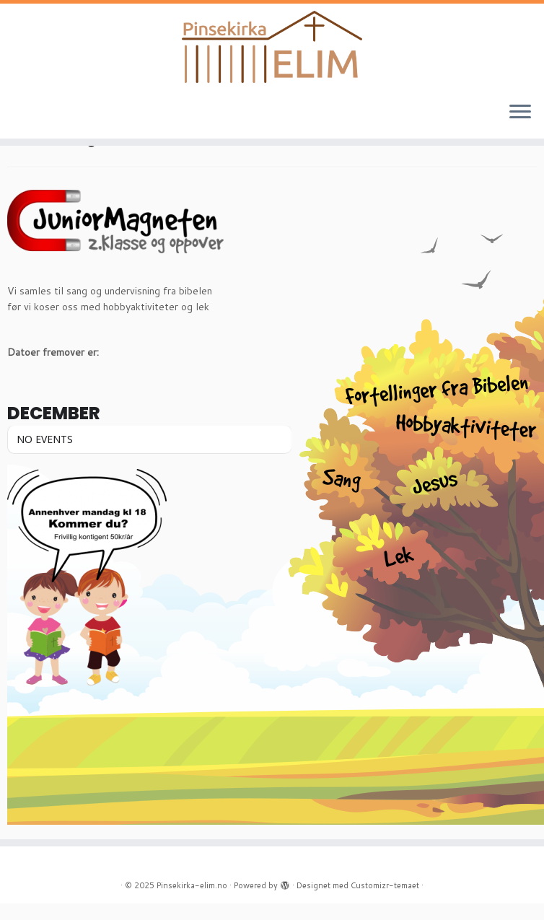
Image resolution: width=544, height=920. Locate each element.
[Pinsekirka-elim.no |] (272, 47)
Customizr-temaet (385, 885)
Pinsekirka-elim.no (192, 885)
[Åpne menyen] (520, 112)
